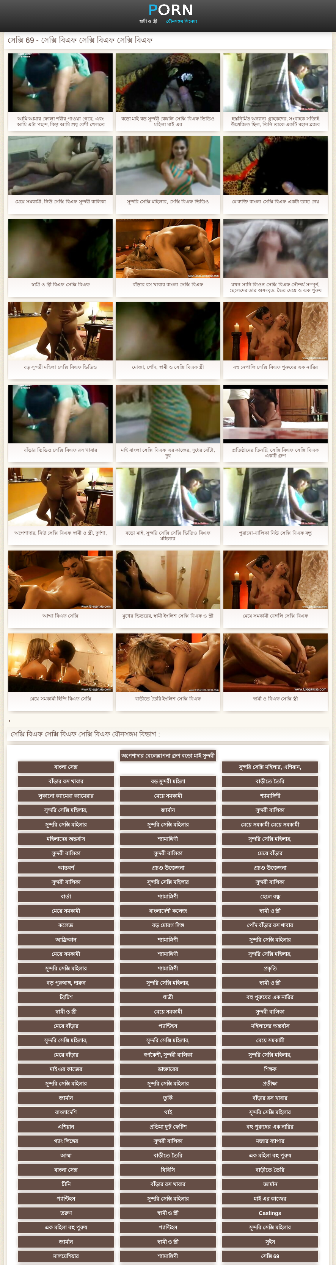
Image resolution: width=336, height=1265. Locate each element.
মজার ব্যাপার (56, 1055)
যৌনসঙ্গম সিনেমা (181, 21)
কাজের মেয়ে (131, 1184)
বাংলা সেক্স (56, 767)
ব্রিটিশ (56, 940)
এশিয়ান (279, 1026)
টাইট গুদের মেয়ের (205, 1156)
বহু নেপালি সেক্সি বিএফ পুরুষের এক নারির (275, 367)
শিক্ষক (131, 997)
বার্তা (279, 853)
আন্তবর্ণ (131, 839)
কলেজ (131, 882)
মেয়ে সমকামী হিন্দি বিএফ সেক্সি (60, 699)
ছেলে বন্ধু (131, 868)
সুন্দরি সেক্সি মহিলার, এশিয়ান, (205, 767)
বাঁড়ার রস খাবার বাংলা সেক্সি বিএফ (168, 284)
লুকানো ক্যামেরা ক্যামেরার (205, 781)
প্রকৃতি (56, 925)
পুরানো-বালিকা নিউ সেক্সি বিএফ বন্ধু (275, 533)
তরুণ (131, 1098)
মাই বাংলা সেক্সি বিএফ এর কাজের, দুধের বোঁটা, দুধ (168, 453)
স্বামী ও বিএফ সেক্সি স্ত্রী (275, 699)
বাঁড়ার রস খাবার (279, 767)
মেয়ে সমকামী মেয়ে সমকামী (205, 810)
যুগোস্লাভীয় (131, 1141)
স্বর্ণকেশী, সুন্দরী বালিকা (131, 983)
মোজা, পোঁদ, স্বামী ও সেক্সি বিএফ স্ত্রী (168, 367)
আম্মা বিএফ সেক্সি (60, 616)
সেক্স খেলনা (56, 1170)
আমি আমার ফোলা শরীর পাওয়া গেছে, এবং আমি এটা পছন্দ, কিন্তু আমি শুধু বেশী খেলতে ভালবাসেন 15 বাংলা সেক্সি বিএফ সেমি (61, 121)
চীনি (279, 1069)
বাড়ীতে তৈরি (130, 781)
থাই (131, 1026)
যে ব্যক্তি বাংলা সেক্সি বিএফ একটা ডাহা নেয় (275, 201)
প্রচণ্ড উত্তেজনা (205, 839)
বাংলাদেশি (57, 1026)
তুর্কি (205, 1012)
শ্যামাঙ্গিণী (57, 796)
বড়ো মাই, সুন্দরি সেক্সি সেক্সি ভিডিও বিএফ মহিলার (168, 535)
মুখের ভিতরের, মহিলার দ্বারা (280, 1156)
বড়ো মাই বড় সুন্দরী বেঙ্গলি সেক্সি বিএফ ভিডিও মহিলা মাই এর (168, 121)
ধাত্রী (131, 940)
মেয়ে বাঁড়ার (56, 839)
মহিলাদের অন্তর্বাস (279, 810)
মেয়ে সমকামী (279, 781)
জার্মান (205, 796)
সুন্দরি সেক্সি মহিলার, (130, 796)
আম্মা (131, 1055)
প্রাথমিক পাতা (310, 1253)
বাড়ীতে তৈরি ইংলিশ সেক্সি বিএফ (168, 699)
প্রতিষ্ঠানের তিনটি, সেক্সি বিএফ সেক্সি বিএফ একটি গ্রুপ (275, 453)
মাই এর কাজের (279, 983)
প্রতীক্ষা (56, 1012)
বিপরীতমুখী (130, 1170)
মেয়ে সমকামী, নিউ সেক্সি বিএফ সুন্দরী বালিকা (60, 201)
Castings (279, 1098)
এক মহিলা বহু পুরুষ (279, 1055)
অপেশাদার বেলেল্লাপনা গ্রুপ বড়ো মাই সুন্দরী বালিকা (130, 757)
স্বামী (205, 1184)
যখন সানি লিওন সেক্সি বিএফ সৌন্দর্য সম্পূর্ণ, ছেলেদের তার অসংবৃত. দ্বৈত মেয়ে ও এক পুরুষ (275, 287)
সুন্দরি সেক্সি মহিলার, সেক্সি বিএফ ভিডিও (168, 201)
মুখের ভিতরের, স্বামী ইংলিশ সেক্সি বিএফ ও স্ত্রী (168, 616)
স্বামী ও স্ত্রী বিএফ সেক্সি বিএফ (60, 284)
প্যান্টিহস (279, 954)
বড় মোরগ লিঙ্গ (205, 882)
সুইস (131, 1127)
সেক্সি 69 (56, 1141)
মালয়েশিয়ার (205, 1127)
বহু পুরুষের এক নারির (205, 940)
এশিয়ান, (131, 1156)
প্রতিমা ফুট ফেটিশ (56, 1040)
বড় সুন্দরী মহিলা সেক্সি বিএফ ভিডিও (60, 367)
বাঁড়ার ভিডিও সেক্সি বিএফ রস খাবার (60, 450)
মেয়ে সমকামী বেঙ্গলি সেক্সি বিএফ (275, 616)
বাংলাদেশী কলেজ (279, 868)
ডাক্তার (56, 1184)
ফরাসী (205, 1141)
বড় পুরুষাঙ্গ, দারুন (130, 925)
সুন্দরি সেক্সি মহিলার (56, 810)
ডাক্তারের (56, 997)
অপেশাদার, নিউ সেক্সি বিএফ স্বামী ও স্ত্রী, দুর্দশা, (60, 533)
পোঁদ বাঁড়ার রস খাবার (279, 882)
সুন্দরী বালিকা (279, 796)
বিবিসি (131, 1069)
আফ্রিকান (56, 897)
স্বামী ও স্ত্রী (148, 21)
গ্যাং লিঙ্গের (205, 1040)
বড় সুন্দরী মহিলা (56, 781)
